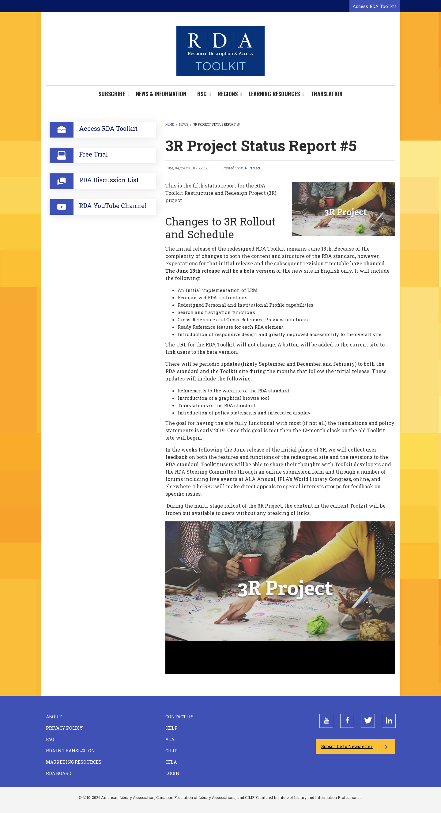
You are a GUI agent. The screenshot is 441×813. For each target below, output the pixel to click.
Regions (228, 94)
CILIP (171, 751)
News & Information (161, 94)
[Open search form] (343, 6)
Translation (326, 94)
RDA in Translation (70, 751)
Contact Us (179, 717)
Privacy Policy (64, 728)
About (54, 717)
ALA (169, 739)
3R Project (251, 167)
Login (172, 773)
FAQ (50, 739)
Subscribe (112, 94)
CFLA (171, 762)
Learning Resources (274, 94)
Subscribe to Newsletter (347, 746)
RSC (202, 94)
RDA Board (58, 773)
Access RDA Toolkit (374, 6)
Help (171, 728)
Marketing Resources (73, 762)
